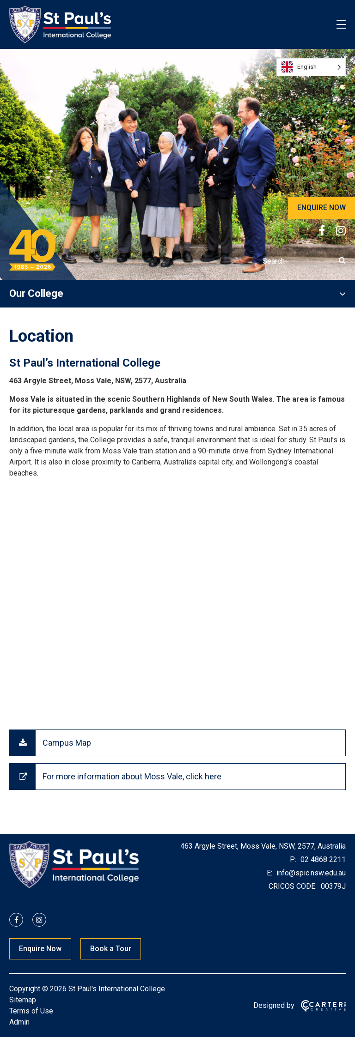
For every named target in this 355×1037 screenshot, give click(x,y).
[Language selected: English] (311, 67)
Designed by (273, 1005)
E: (269, 872)
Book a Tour (110, 948)
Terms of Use (31, 1011)
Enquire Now (40, 948)
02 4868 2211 (322, 859)
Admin (19, 1022)
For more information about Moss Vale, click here (132, 776)
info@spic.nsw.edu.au (310, 872)
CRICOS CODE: (293, 886)
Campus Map (67, 743)
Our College (36, 293)
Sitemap (22, 999)
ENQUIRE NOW (321, 207)
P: (293, 859)
